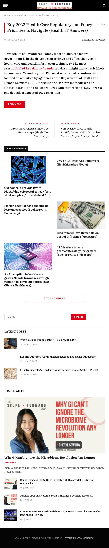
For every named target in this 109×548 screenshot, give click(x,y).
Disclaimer (88, 538)
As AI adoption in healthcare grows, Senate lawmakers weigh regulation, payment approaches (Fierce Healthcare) (26, 280)
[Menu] (5, 5)
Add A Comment (54, 298)
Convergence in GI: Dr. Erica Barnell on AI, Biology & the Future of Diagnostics (57, 482)
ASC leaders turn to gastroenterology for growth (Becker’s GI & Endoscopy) (76, 251)
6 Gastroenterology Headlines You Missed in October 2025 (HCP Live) (59, 370)
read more (14, 104)
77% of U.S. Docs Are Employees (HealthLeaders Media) (78, 162)
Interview (10, 462)
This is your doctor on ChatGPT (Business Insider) (48, 339)
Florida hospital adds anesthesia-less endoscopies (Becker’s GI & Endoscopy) (27, 209)
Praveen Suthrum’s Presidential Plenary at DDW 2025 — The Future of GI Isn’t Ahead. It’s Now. (60, 513)
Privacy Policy (72, 538)
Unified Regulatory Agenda (34, 68)
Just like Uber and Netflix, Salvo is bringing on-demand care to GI (56, 495)
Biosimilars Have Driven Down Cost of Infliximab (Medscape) (78, 234)
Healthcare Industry (93, 40)
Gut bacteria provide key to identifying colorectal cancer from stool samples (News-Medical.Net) (27, 191)
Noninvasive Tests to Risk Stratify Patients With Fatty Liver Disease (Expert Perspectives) (81, 132)
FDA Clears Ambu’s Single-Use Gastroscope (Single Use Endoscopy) (30, 132)
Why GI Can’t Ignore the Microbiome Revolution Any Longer (49, 458)
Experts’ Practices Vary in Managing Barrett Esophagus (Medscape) (58, 356)
